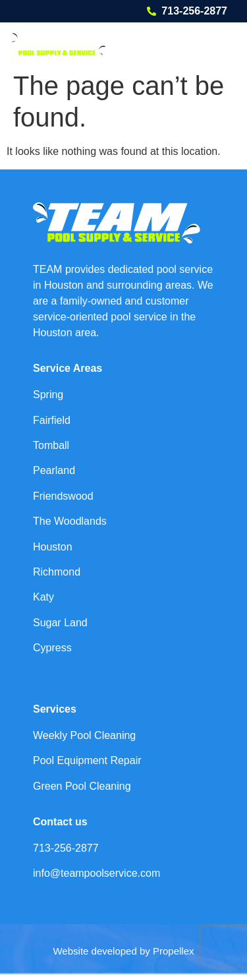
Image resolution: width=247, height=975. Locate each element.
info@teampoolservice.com (96, 873)
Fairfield (51, 420)
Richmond (56, 571)
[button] (219, 43)
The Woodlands (70, 521)
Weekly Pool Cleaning (84, 735)
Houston (52, 546)
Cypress (52, 647)
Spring (48, 394)
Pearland (54, 470)
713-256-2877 (194, 10)
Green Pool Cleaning (82, 786)
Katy (43, 597)
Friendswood (63, 496)
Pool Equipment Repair (87, 760)
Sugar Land (60, 622)
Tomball (51, 445)
